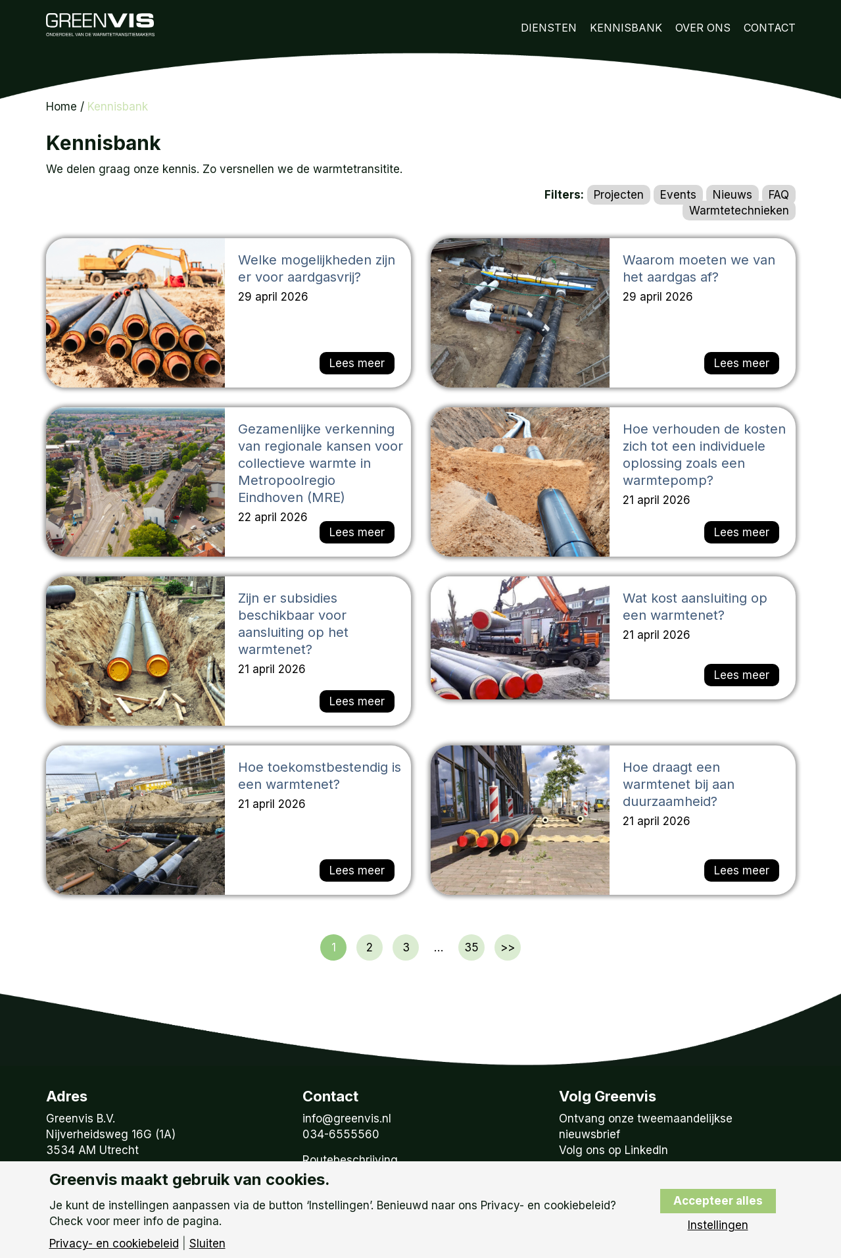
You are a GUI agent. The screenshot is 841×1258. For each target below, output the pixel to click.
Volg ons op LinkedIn (613, 1150)
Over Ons (703, 27)
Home (61, 106)
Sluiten (207, 1243)
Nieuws (732, 194)
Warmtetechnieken (739, 210)
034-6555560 (340, 1134)
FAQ (779, 194)
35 (471, 947)
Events (678, 194)
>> (507, 947)
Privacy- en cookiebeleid (114, 1243)
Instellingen (718, 1225)
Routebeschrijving (350, 1160)
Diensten (549, 27)
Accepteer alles (718, 1200)
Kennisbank (626, 27)
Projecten (619, 194)
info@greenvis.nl (346, 1118)
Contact (770, 27)
